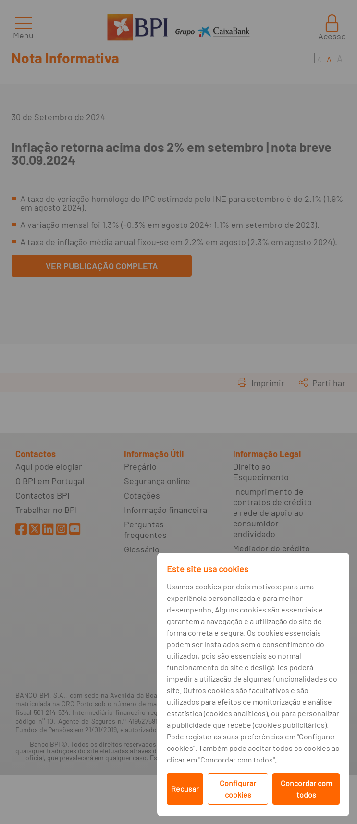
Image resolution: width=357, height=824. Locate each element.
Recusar (185, 788)
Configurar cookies (238, 788)
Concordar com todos (306, 788)
